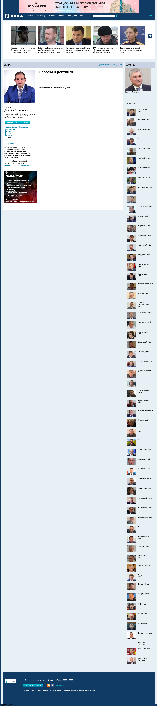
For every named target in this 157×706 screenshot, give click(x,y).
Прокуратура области (142, 576)
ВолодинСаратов (132, 92)
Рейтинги (51, 16)
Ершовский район (144, 235)
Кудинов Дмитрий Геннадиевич (110, 65)
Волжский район (144, 168)
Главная (29, 16)
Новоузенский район (145, 283)
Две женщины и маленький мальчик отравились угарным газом (131, 50)
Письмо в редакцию (33, 685)
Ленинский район (144, 139)
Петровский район (144, 226)
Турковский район (144, 478)
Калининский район (145, 245)
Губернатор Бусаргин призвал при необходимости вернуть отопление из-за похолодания (51, 50)
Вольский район (143, 216)
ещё (81, 16)
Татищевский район (145, 449)
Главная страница (29, 690)
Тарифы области (144, 565)
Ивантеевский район (145, 410)
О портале (66, 690)
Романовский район (145, 498)
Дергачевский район (145, 371)
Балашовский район (145, 206)
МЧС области (142, 604)
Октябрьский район (145, 129)
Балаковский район (145, 197)
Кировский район (144, 158)
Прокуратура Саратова (142, 643)
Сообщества (72, 16)
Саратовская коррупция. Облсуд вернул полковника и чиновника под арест (78, 50)
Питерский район (144, 527)
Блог (6, 139)
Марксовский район (145, 488)
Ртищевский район (144, 255)
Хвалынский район (144, 459)
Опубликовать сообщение (17, 123)
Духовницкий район (145, 342)
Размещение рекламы (87, 690)
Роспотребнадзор (144, 649)
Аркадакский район (145, 361)
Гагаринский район (144, 312)
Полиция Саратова (145, 633)
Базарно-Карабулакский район (143, 304)
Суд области (142, 623)
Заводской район (144, 149)
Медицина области (145, 546)
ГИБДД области (143, 594)
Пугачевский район (145, 508)
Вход (150, 16)
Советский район (144, 469)
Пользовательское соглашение (49, 690)
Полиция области (144, 584)
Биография (9, 144)
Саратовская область (142, 110)
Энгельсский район (145, 187)
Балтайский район (144, 381)
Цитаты (7, 131)
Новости (61, 16)
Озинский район (143, 420)
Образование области (142, 556)
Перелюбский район (145, 517)
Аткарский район (144, 352)
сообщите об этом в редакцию (16, 165)
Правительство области (143, 537)
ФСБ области (142, 614)
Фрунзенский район (145, 177)
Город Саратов (143, 119)
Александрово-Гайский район (143, 294)
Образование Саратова (142, 659)
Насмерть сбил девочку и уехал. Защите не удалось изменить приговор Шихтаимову (23, 50)
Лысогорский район (145, 440)
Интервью (8, 135)
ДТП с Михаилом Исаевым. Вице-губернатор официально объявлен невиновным (105, 50)
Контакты (74, 690)
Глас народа (40, 16)
